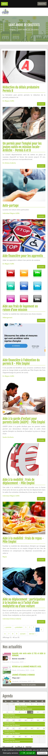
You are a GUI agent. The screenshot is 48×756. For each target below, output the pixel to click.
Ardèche (12, 30)
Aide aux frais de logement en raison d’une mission (20, 308)
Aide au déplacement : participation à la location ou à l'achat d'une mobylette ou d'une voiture (24, 602)
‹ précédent (18, 627)
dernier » (32, 634)
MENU (4, 4)
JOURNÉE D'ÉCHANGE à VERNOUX (23, 675)
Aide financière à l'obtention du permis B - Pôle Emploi (21, 361)
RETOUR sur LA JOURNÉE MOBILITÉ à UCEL (26, 666)
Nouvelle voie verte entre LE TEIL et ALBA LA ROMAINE (28, 654)
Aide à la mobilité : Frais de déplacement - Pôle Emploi (19, 481)
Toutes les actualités (28, 685)
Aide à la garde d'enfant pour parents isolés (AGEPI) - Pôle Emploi (24, 420)
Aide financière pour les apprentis (23, 256)
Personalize (42, 753)
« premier (8, 627)
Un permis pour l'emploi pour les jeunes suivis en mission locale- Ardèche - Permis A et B (22, 147)
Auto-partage (11, 205)
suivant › (23, 634)
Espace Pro (42, 4)
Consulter (41, 104)
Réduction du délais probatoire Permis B (21, 89)
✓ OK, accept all (27, 753)
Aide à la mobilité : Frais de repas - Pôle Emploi (23, 540)
